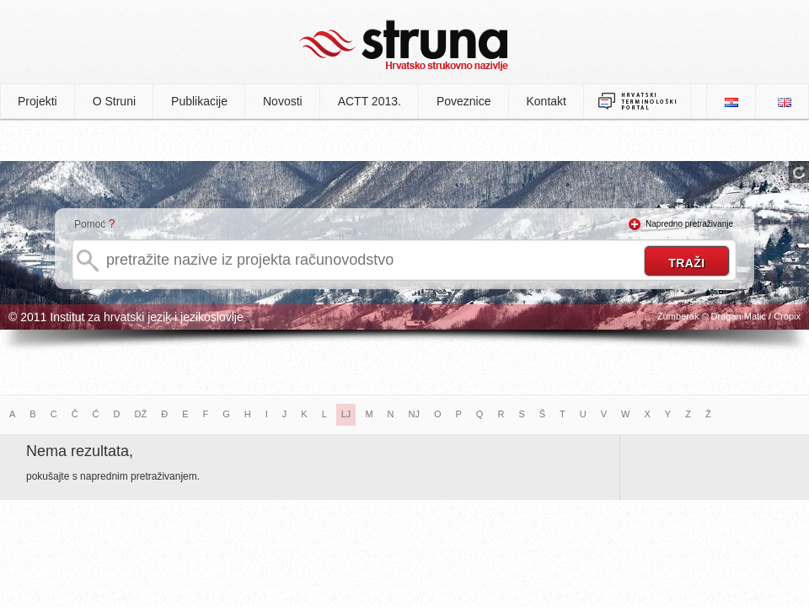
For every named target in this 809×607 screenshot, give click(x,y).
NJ (414, 414)
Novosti (283, 101)
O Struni (114, 101)
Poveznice (464, 101)
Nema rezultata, (79, 451)
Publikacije (199, 101)
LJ (346, 414)
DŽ (141, 414)
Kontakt (546, 101)
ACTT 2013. (369, 101)
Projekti (37, 101)
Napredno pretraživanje (689, 223)
